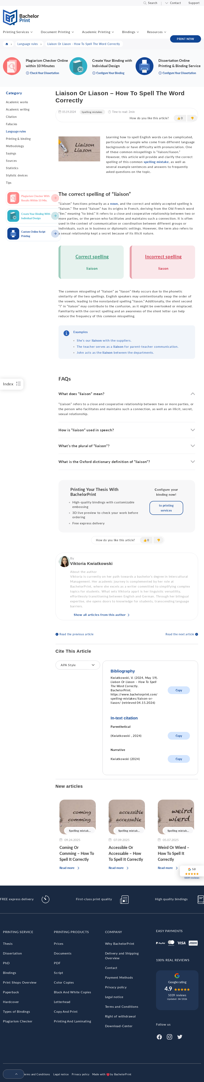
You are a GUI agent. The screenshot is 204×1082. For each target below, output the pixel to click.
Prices (58, 943)
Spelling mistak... (80, 830)
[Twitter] (180, 1036)
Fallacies (11, 124)
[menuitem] (12, 1074)
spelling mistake (156, 162)
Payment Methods (119, 977)
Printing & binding (18, 138)
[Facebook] (159, 1036)
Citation (11, 116)
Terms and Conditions (121, 1006)
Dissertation (12, 953)
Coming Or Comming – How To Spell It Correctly (76, 853)
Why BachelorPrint (120, 943)
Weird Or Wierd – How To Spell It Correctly (173, 853)
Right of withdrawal (120, 1016)
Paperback (11, 992)
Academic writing (18, 109)
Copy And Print (66, 1011)
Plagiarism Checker (17, 1021)
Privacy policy (116, 987)
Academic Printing (96, 32)
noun (114, 203)
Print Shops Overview (20, 982)
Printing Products (71, 932)
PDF (57, 963)
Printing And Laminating (72, 1021)
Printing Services (16, 32)
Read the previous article (76, 634)
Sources (11, 160)
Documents (62, 953)
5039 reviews (177, 995)
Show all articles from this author (100, 614)
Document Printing (55, 32)
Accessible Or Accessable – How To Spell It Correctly (126, 853)
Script (58, 972)
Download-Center (119, 1026)
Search (152, 3)
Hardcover (11, 1002)
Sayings (11, 153)
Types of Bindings (16, 1011)
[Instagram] (169, 1036)
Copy (179, 690)
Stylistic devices (17, 175)
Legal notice (114, 997)
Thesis (8, 943)
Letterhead (62, 1002)
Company (113, 932)
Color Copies (64, 982)
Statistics (12, 168)
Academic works (17, 102)
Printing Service (18, 932)
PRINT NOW (185, 39)
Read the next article (180, 634)
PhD (6, 963)
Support (194, 3)
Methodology (15, 146)
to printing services (166, 508)
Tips (8, 182)
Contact (175, 3)
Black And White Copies (72, 992)
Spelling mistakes (92, 111)
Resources (155, 32)
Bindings (128, 32)
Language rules (16, 131)
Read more (67, 868)
